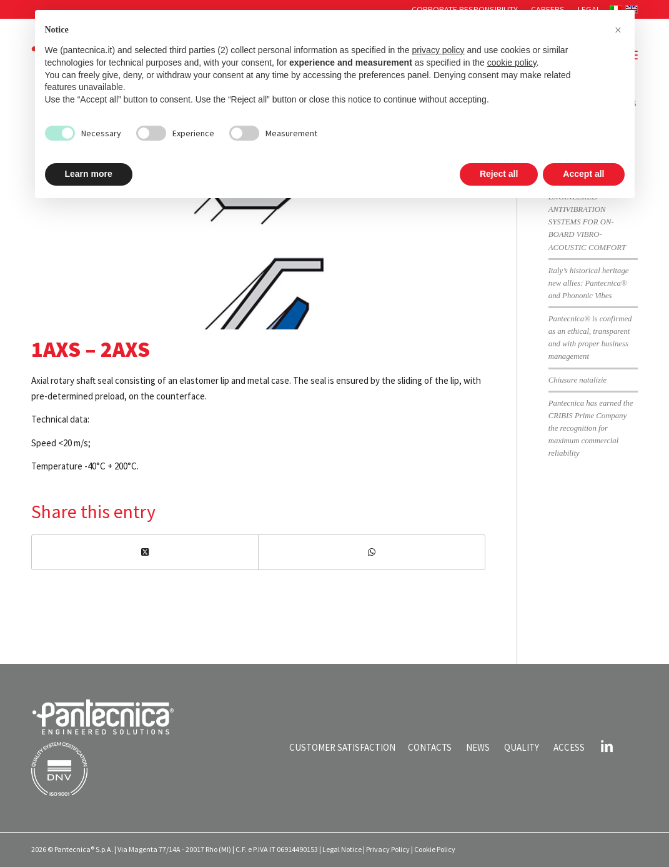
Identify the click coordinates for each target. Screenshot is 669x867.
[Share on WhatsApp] (371, 552)
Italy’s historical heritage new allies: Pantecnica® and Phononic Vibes (588, 283)
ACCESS (569, 747)
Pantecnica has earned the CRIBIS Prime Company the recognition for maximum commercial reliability (590, 428)
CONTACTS (430, 747)
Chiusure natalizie (577, 380)
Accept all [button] (583, 174)
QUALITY (521, 747)
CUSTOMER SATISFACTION (342, 747)
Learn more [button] (88, 174)
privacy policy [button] (438, 50)
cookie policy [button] (512, 63)
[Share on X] (145, 552)
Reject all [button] (499, 174)
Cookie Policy (434, 849)
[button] (618, 30)
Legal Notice (342, 849)
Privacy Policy (388, 849)
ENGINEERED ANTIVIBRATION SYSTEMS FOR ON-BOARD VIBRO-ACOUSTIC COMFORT (587, 222)
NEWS (478, 747)
